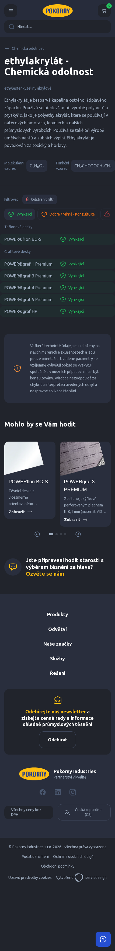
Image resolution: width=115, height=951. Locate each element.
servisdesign (91, 877)
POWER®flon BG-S (22, 239)
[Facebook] (42, 792)
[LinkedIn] (57, 792)
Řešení (57, 673)
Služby (57, 658)
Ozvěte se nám (45, 573)
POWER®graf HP (20, 311)
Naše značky (57, 643)
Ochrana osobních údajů (73, 856)
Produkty (57, 614)
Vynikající (20, 214)
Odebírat (57, 739)
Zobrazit (20, 512)
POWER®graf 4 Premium (28, 287)
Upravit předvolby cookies (30, 877)
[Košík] (104, 10)
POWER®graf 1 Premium (28, 264)
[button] (51, 534)
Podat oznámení (35, 856)
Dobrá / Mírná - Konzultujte (68, 214)
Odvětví (57, 629)
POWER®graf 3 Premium (28, 275)
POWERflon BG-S (28, 481)
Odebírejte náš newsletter (55, 711)
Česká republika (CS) (83, 812)
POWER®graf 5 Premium (28, 299)
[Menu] (10, 10)
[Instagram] (72, 792)
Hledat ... (20, 26)
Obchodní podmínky (57, 866)
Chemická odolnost (24, 48)
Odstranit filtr (40, 199)
